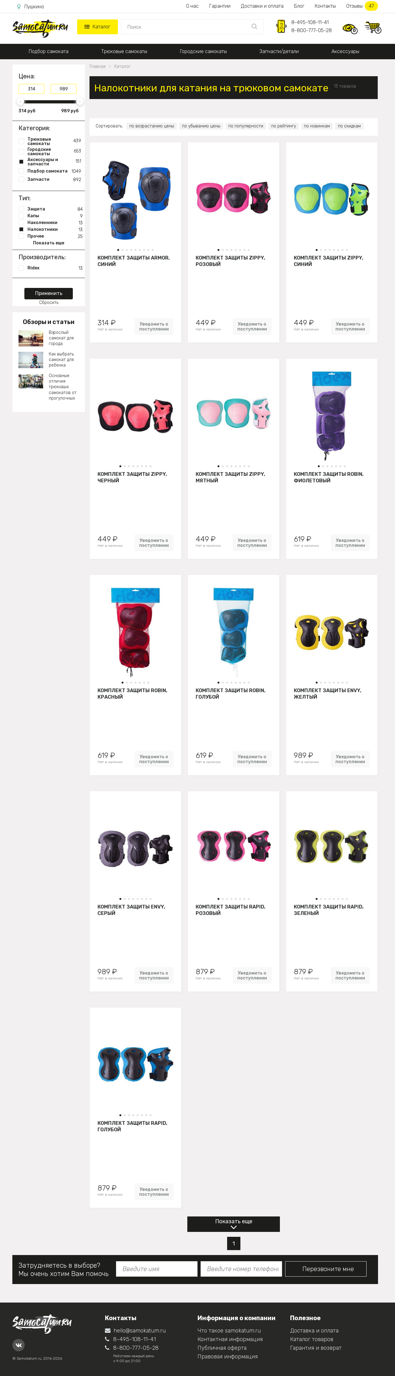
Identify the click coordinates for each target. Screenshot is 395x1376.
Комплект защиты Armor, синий (134, 261)
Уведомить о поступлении (154, 326)
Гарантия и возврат (316, 1348)
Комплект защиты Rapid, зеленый (329, 910)
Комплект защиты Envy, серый (131, 910)
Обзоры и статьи (48, 321)
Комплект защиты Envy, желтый (327, 694)
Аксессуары (345, 51)
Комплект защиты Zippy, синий (328, 261)
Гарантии (220, 6)
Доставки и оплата (262, 6)
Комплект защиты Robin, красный (132, 694)
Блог (299, 6)
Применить (48, 293)
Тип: (25, 198)
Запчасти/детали (279, 51)
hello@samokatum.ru (135, 1330)
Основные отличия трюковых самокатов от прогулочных (63, 387)
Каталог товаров (311, 1339)
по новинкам (317, 126)
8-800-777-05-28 (311, 30)
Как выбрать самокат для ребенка (61, 359)
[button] (118, 250)
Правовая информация (228, 1356)
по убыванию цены (201, 126)
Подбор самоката (49, 51)
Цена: (27, 76)
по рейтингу (283, 126)
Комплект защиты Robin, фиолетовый (329, 477)
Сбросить (48, 302)
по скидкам (349, 126)
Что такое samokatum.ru (229, 1330)
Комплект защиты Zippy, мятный (230, 477)
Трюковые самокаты (124, 51)
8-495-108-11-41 (310, 22)
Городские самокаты (203, 51)
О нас (192, 6)
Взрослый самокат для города (61, 338)
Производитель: (42, 257)
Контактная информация (230, 1339)
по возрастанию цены (151, 126)
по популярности (245, 126)
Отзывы (362, 6)
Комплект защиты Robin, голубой (230, 694)
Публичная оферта (222, 1348)
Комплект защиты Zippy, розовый (230, 261)
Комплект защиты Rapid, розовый (230, 910)
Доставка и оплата (314, 1330)
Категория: (34, 128)
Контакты (325, 6)
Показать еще (233, 1221)
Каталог (97, 27)
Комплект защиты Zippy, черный (132, 477)
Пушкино (30, 7)
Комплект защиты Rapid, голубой (132, 1126)
